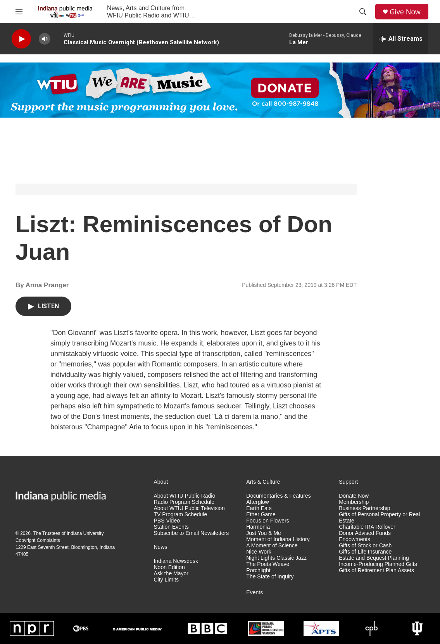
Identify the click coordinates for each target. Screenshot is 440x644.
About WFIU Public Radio (185, 496)
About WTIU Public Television (189, 508)
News (160, 547)
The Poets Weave (267, 564)
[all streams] (400, 38)
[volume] (44, 39)
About (161, 482)
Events (254, 592)
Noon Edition (169, 567)
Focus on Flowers (267, 521)
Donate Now (354, 496)
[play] (21, 39)
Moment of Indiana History (277, 539)
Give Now (405, 12)
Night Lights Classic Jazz (276, 558)
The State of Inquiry (269, 577)
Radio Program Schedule (184, 502)
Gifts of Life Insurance (365, 552)
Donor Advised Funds (365, 533)
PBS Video (167, 521)
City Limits (166, 580)
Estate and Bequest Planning (374, 558)
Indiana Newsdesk (176, 561)
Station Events (171, 527)
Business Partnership (364, 508)
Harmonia (258, 527)
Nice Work (258, 552)
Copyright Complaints (38, 540)
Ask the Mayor (171, 573)
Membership (354, 502)
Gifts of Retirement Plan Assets (376, 570)
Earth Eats (258, 508)
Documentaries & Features (278, 496)
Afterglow (257, 502)
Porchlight (258, 570)
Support (348, 482)
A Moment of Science (271, 546)
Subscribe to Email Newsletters (191, 533)
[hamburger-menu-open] (19, 11)
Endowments (354, 539)
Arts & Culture (263, 482)
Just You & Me (263, 533)
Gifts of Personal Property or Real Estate (379, 518)
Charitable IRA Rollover (367, 527)
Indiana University (85, 533)
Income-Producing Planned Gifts (378, 564)
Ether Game (260, 514)
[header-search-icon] (362, 11)
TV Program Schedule (180, 514)
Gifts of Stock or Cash (365, 546)
